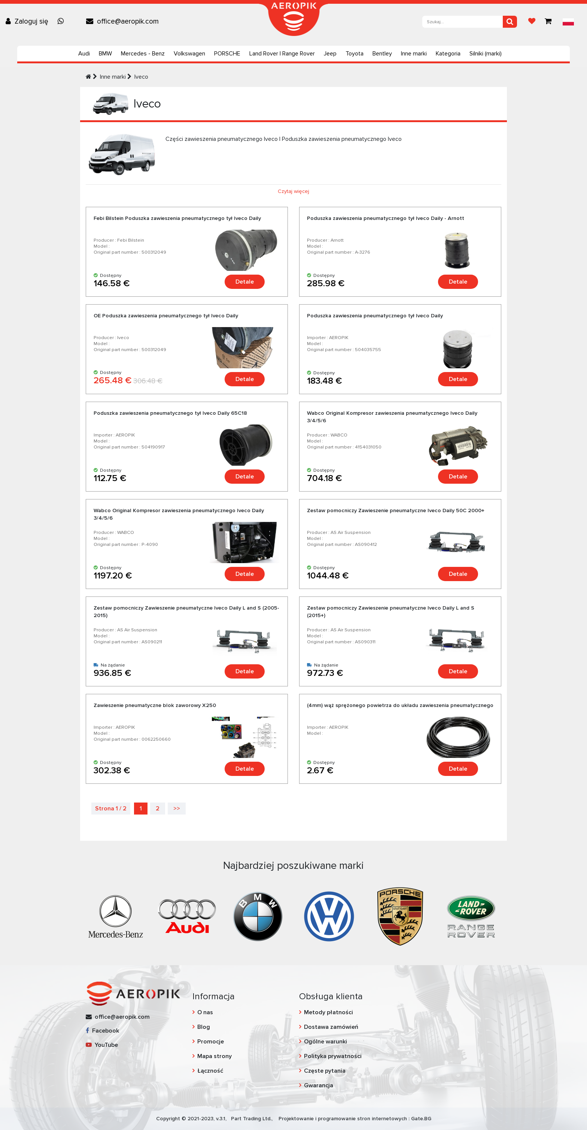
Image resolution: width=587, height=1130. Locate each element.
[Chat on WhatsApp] (62, 21)
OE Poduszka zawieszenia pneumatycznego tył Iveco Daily (166, 315)
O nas (205, 1012)
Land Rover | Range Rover (282, 53)
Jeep (330, 53)
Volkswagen (189, 53)
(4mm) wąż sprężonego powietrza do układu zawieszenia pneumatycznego (400, 705)
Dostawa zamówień (331, 1027)
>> (176, 808)
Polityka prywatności (333, 1056)
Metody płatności (328, 1012)
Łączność (210, 1071)
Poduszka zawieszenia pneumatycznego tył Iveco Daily (375, 315)
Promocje (210, 1041)
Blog (203, 1027)
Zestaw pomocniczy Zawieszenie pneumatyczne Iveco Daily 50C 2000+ (395, 510)
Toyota (355, 53)
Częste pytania (325, 1071)
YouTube (102, 1045)
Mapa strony (214, 1056)
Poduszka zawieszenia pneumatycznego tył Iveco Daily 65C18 (170, 413)
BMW (105, 53)
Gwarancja (318, 1085)
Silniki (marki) (485, 53)
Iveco (141, 77)
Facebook (102, 1030)
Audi (84, 53)
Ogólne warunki (325, 1041)
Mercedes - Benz (143, 53)
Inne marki (414, 53)
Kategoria (448, 53)
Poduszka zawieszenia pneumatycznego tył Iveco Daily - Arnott (385, 218)
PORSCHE (227, 53)
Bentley (382, 53)
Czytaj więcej (293, 191)
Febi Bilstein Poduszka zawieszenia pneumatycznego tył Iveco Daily (177, 218)
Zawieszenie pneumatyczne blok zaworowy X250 (155, 705)
